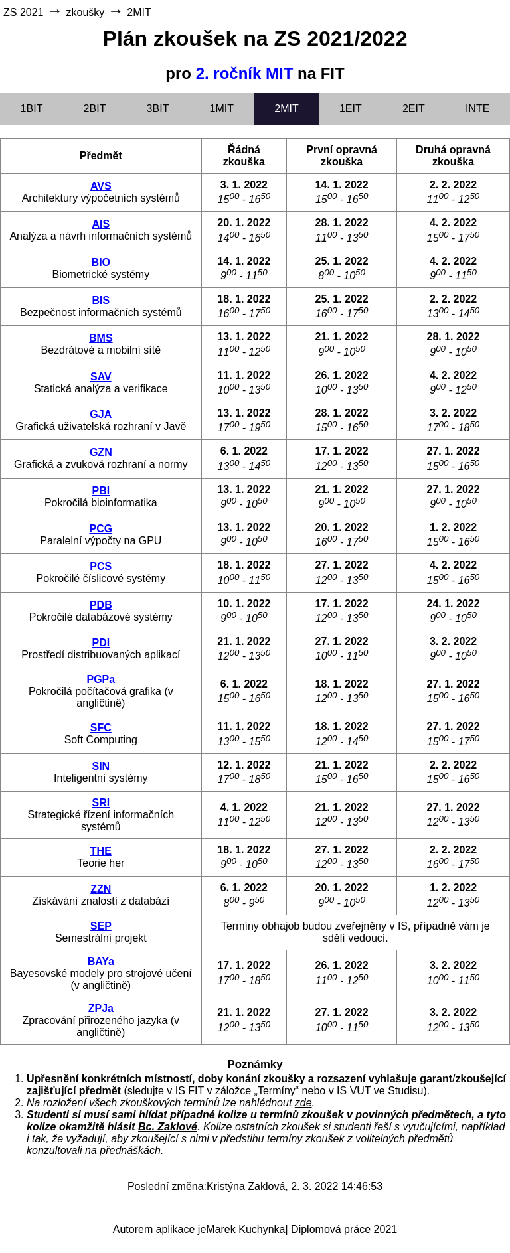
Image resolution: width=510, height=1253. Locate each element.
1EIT (350, 108)
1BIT (32, 108)
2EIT (413, 108)
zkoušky (85, 12)
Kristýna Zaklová (246, 1186)
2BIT (95, 108)
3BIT (158, 108)
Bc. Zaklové (167, 1126)
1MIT (222, 108)
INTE (477, 108)
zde (303, 1102)
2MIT (286, 108)
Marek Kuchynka (245, 1229)
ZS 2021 (23, 12)
